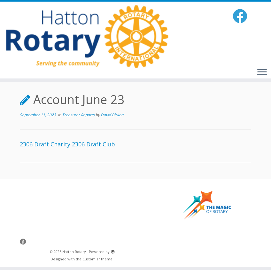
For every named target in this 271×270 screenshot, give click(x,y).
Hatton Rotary (74, 251)
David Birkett (112, 115)
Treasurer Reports (79, 115)
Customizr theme (97, 259)
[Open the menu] (262, 72)
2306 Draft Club (93, 144)
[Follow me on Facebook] (242, 16)
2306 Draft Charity (45, 144)
